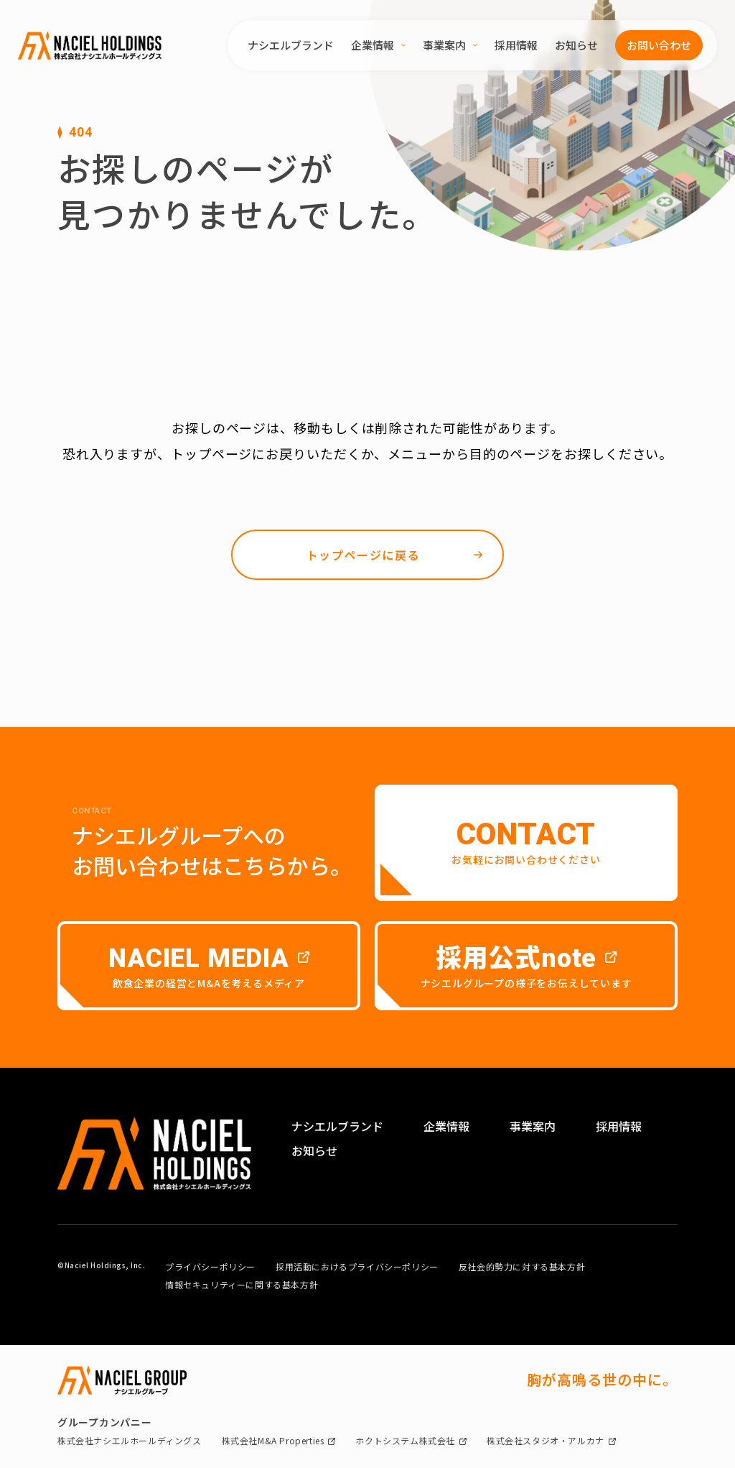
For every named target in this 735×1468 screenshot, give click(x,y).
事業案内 (450, 44)
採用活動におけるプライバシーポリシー (357, 1266)
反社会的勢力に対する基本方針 (522, 1266)
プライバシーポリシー (210, 1266)
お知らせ (576, 44)
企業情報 (378, 44)
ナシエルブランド (291, 44)
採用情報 (516, 44)
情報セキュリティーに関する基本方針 (241, 1284)
